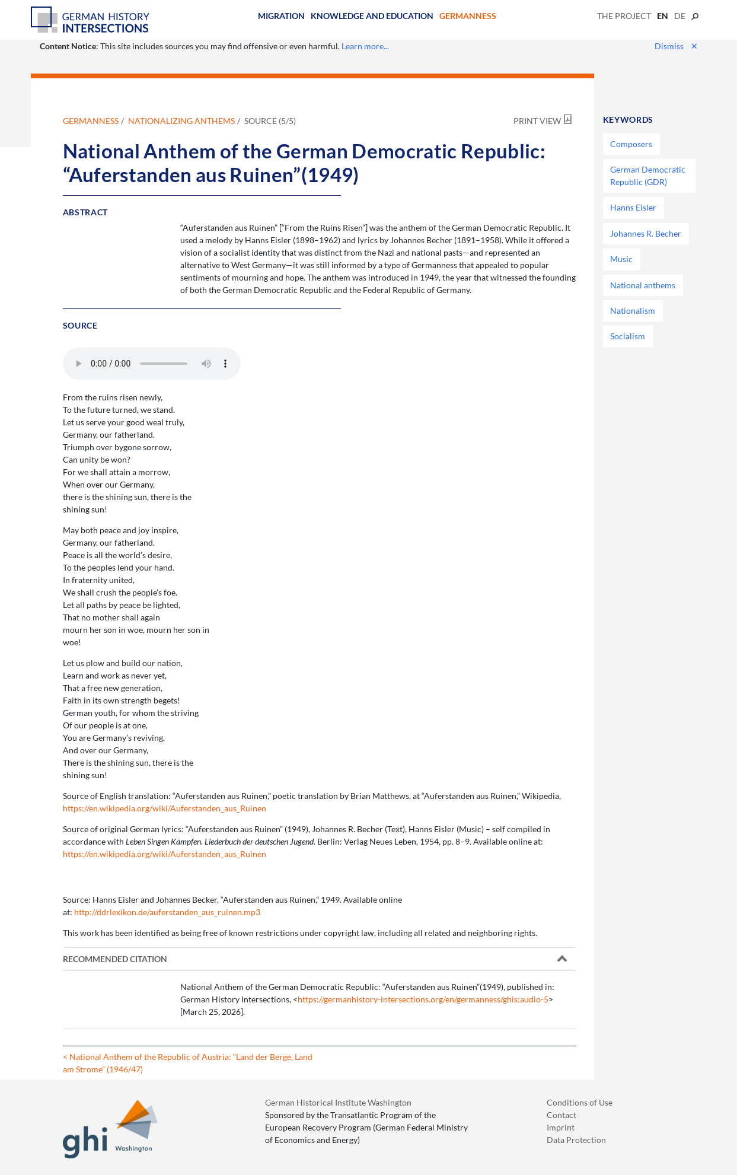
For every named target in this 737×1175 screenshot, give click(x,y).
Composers (631, 144)
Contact (561, 1115)
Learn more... (365, 46)
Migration (281, 16)
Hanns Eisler (633, 207)
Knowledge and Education (372, 16)
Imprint (561, 1127)
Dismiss (676, 46)
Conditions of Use (579, 1102)
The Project (624, 16)
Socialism (627, 336)
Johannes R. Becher (645, 233)
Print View (537, 121)
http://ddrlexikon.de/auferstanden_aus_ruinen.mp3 (167, 912)
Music (621, 259)
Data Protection (576, 1140)
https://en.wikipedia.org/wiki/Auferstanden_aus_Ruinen (164, 808)
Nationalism (632, 310)
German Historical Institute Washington (338, 1102)
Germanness (467, 16)
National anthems (642, 285)
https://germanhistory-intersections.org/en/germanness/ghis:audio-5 (423, 999)
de (679, 16)
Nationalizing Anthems (181, 121)
